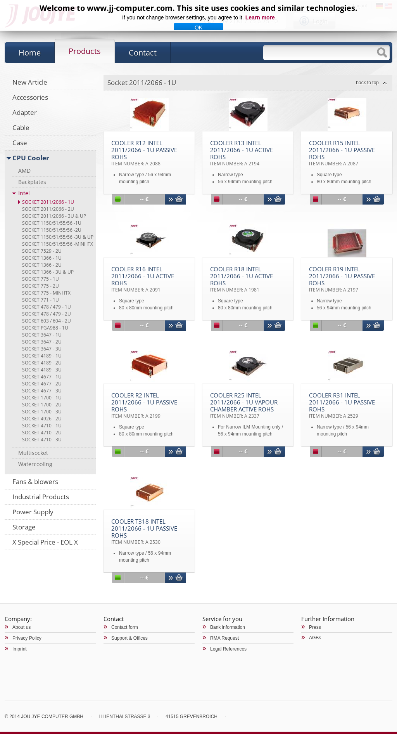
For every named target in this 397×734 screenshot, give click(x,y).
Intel (24, 193)
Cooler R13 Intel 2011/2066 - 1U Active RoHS (241, 153)
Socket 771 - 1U (40, 300)
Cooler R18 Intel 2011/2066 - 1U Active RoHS (241, 279)
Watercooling (35, 464)
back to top (367, 82)
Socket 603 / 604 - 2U (46, 321)
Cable (20, 127)
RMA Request (224, 638)
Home (30, 52)
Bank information (227, 627)
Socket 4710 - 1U (42, 425)
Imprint (19, 649)
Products (85, 51)
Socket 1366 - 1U (42, 258)
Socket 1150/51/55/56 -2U (51, 230)
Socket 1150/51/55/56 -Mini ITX (57, 244)
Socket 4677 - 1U (42, 376)
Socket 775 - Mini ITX (46, 293)
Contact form (124, 627)
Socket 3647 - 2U (42, 341)
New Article (29, 82)
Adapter (24, 112)
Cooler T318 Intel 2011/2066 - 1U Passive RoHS (144, 531)
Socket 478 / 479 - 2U (46, 314)
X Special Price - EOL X (45, 542)
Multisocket (33, 452)
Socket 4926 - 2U (42, 418)
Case (19, 142)
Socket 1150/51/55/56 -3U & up (57, 237)
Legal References (228, 649)
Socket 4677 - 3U (42, 390)
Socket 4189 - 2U (42, 362)
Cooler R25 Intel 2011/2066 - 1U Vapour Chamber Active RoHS (244, 405)
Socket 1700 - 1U (42, 397)
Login (320, 21)
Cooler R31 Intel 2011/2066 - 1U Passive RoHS (342, 405)
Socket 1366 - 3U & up (48, 272)
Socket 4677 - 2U (42, 383)
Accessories (30, 97)
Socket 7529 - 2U (42, 251)
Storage (24, 526)
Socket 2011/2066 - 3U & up (54, 216)
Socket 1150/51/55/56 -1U (51, 223)
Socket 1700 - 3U (42, 411)
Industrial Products (40, 496)
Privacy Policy (26, 638)
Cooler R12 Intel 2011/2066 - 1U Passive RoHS (144, 153)
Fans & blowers (35, 481)
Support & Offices (129, 638)
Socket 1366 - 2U (42, 265)
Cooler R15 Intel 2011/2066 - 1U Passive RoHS (342, 153)
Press (315, 627)
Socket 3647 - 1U (42, 334)
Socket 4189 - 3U (42, 369)
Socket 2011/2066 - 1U (48, 202)
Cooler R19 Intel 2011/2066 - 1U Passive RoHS (342, 279)
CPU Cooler (30, 157)
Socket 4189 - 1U (42, 355)
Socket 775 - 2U (40, 286)
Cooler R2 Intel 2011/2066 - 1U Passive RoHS (144, 405)
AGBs (315, 637)
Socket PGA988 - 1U (45, 327)
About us (21, 627)
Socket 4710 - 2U (42, 432)
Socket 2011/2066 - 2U (48, 209)
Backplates (32, 182)
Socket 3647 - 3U (42, 348)
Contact (143, 52)
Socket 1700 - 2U (42, 404)
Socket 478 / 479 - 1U (46, 307)
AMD (24, 170)
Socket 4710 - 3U (42, 439)
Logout (360, 6)
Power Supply (33, 511)
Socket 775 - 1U (40, 279)
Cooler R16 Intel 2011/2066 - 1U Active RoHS (142, 279)
